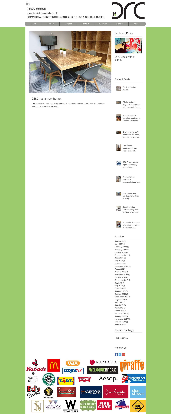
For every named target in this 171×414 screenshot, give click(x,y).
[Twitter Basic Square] (120, 354)
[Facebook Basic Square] (116, 354)
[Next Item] (138, 46)
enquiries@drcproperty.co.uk (41, 13)
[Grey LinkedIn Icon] (27, 3)
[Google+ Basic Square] (123, 354)
